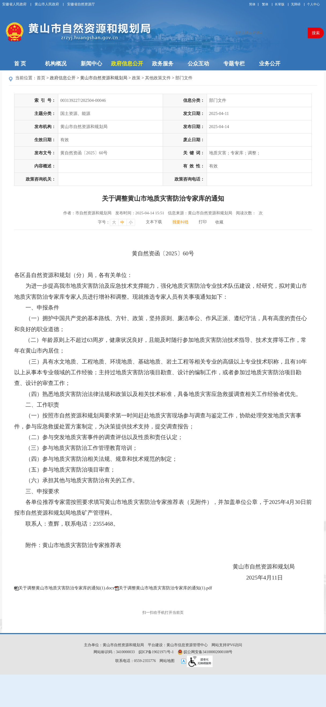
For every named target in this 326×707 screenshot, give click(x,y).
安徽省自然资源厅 (81, 4)
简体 (252, 4)
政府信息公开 (127, 63)
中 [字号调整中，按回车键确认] (122, 222)
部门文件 (183, 78)
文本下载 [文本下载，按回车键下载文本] (154, 222)
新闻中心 (91, 63)
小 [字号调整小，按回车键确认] (131, 222)
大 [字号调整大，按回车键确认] (114, 222)
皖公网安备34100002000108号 (205, 652)
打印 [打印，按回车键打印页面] (203, 222)
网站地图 (167, 661)
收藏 (219, 222)
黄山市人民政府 (47, 4)
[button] (279, 4)
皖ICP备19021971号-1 (156, 652)
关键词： (194, 153)
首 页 (20, 63)
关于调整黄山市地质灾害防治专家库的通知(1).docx (66, 588)
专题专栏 (234, 63)
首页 (41, 78)
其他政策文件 (158, 78)
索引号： (45, 100)
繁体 (265, 4)
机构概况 (55, 63)
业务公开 (269, 63)
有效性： (194, 166)
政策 (136, 78)
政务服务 (162, 63)
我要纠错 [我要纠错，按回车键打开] (180, 222)
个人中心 (313, 4)
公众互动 (198, 63)
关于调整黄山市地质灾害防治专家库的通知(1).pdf (165, 588)
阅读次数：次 (249, 213)
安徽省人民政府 (14, 4)
